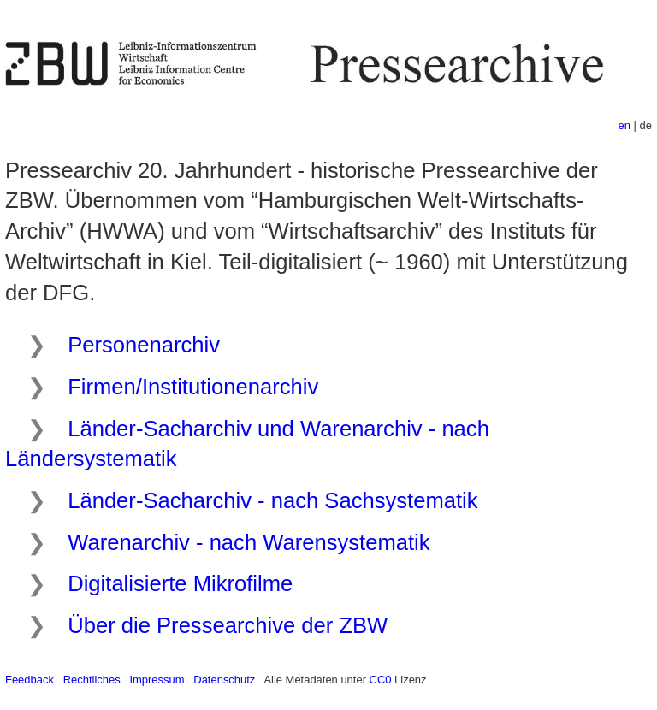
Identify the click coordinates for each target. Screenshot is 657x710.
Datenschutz (224, 679)
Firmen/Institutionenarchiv (193, 387)
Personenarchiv (144, 345)
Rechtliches (92, 679)
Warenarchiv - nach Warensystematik (248, 542)
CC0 (381, 679)
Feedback (29, 679)
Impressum (156, 679)
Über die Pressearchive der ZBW (228, 625)
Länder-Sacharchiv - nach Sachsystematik (272, 500)
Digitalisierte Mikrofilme (180, 583)
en (624, 125)
